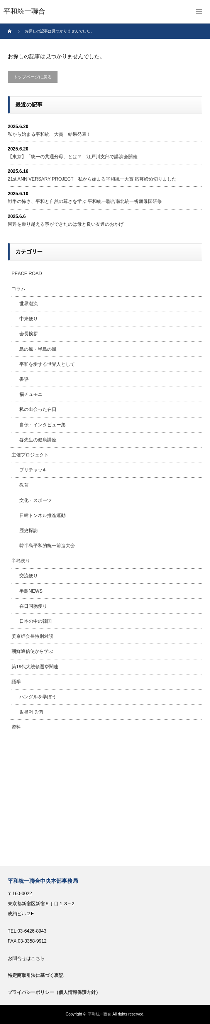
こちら (38, 958)
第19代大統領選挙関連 (35, 666)
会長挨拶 (28, 333)
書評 (24, 379)
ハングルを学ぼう (37, 697)
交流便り (28, 575)
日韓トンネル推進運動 (42, 515)
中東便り (28, 318)
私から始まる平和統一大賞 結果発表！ (49, 134)
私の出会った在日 (37, 409)
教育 (24, 485)
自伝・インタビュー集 (42, 425)
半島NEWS (30, 591)
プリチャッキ (33, 470)
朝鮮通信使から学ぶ (32, 651)
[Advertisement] (105, 801)
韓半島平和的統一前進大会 (47, 545)
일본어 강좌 (31, 712)
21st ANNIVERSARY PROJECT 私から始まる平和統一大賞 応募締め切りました (92, 179)
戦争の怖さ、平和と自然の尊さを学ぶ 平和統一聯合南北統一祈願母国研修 (85, 201)
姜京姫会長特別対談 (32, 636)
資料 (16, 727)
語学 (16, 681)
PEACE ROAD (27, 273)
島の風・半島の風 (37, 349)
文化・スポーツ (35, 500)
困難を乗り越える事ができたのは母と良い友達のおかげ (66, 224)
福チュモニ (30, 394)
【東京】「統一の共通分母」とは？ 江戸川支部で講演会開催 (72, 156)
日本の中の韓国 (35, 621)
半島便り (21, 560)
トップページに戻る (33, 76)
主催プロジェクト (30, 455)
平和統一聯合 (99, 1014)
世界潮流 (28, 303)
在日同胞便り (33, 606)
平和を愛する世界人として (47, 364)
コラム (18, 288)
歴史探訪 (28, 530)
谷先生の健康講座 (37, 440)
